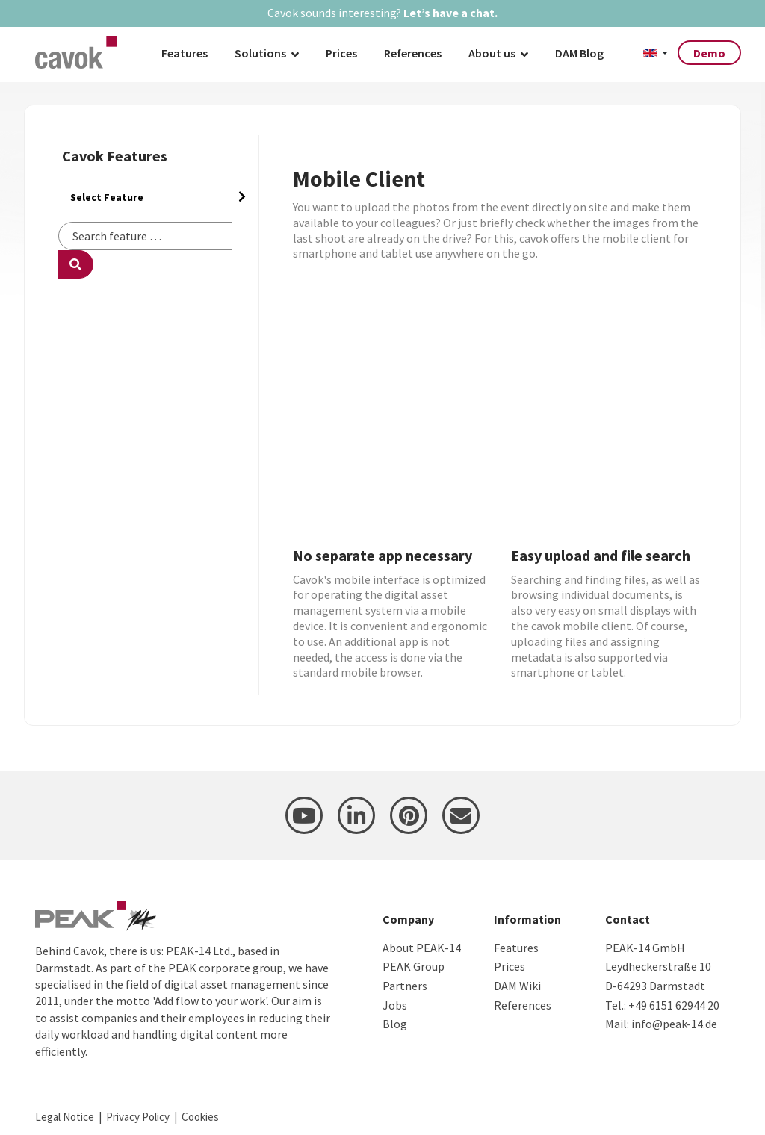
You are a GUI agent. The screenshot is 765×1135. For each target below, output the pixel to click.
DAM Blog (579, 53)
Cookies (200, 1117)
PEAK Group (413, 966)
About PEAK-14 (421, 947)
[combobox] (145, 236)
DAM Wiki (517, 985)
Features (184, 53)
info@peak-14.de (674, 1023)
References (413, 53)
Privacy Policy (138, 1117)
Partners (404, 985)
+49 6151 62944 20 (673, 1005)
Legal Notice (64, 1117)
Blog (394, 1023)
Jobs (394, 1005)
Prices (341, 53)
